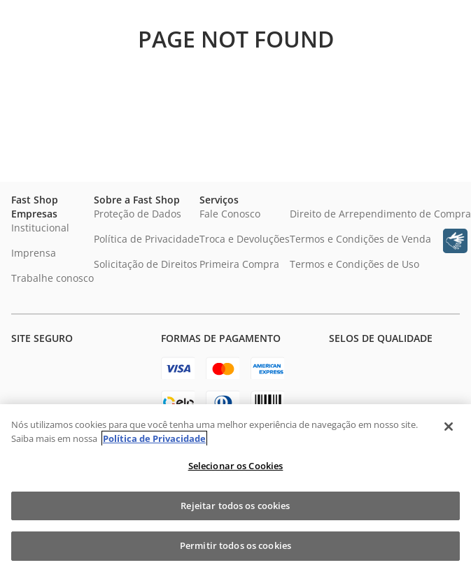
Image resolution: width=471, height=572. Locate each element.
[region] (235, 488)
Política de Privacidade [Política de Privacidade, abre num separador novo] (154, 438)
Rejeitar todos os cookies (235, 505)
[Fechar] (448, 426)
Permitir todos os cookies (235, 545)
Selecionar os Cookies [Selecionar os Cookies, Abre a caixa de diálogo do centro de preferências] (235, 465)
